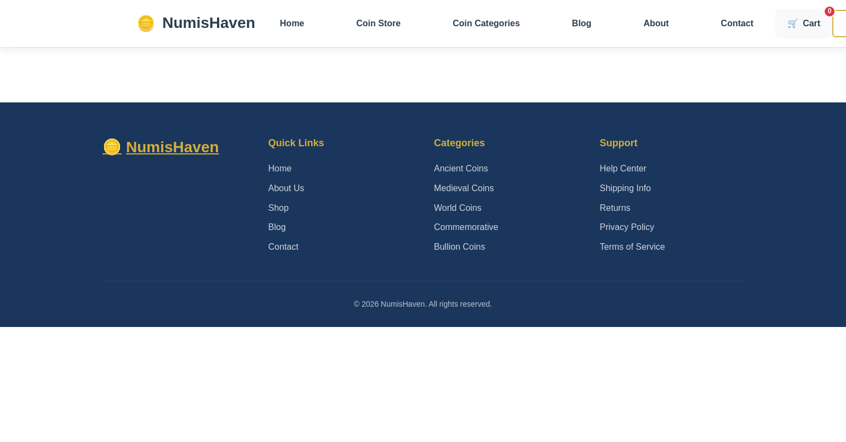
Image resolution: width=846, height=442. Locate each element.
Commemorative (466, 227)
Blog (582, 23)
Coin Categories (486, 23)
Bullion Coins (459, 246)
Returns (615, 208)
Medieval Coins (464, 188)
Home (292, 23)
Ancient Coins (461, 168)
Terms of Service (632, 246)
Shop (278, 208)
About (655, 23)
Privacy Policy (627, 227)
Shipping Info (625, 188)
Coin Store (378, 23)
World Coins (458, 208)
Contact (737, 23)
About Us (286, 188)
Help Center (623, 168)
